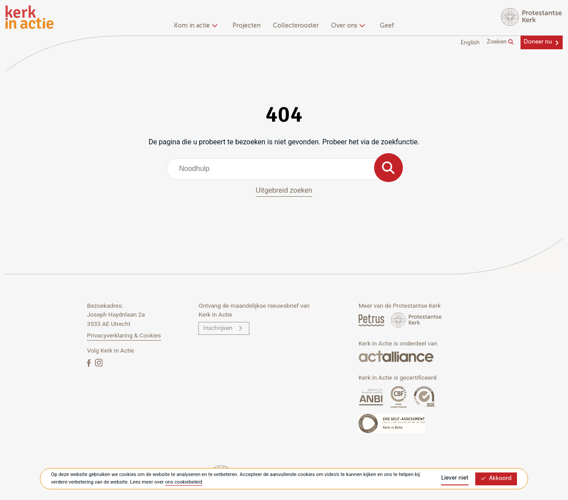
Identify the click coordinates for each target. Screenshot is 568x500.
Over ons (347, 25)
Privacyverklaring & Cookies (124, 335)
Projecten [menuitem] (246, 26)
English (470, 43)
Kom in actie (194, 25)
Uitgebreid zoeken (284, 190)
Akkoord (496, 478)
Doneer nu (538, 42)
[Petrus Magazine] (372, 320)
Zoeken (500, 42)
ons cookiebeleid (183, 482)
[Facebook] (89, 362)
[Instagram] (99, 362)
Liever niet (455, 478)
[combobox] (284, 168)
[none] (197, 26)
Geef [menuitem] (387, 26)
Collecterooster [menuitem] (296, 26)
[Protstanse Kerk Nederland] (416, 320)
